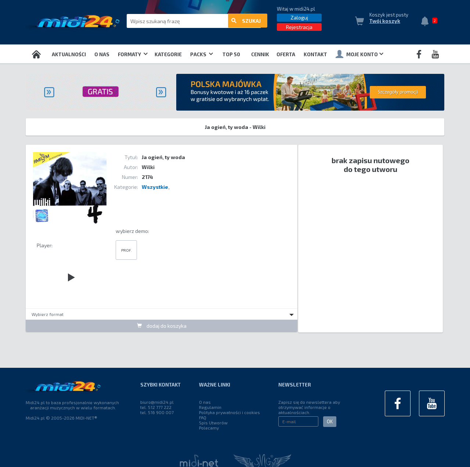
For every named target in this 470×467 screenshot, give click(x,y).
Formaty (133, 54)
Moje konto (359, 54)
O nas (101, 54)
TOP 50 (231, 54)
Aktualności (69, 54)
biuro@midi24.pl (157, 402)
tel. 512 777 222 (155, 407)
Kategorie (168, 54)
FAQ (202, 417)
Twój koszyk (384, 21)
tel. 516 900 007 (157, 412)
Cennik (260, 54)
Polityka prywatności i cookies (229, 412)
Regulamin (210, 407)
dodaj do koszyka (162, 326)
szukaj (246, 21)
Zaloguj (299, 17)
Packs (201, 54)
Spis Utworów (213, 422)
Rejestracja (299, 27)
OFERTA (285, 54)
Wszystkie (155, 187)
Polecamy (209, 427)
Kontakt (315, 54)
